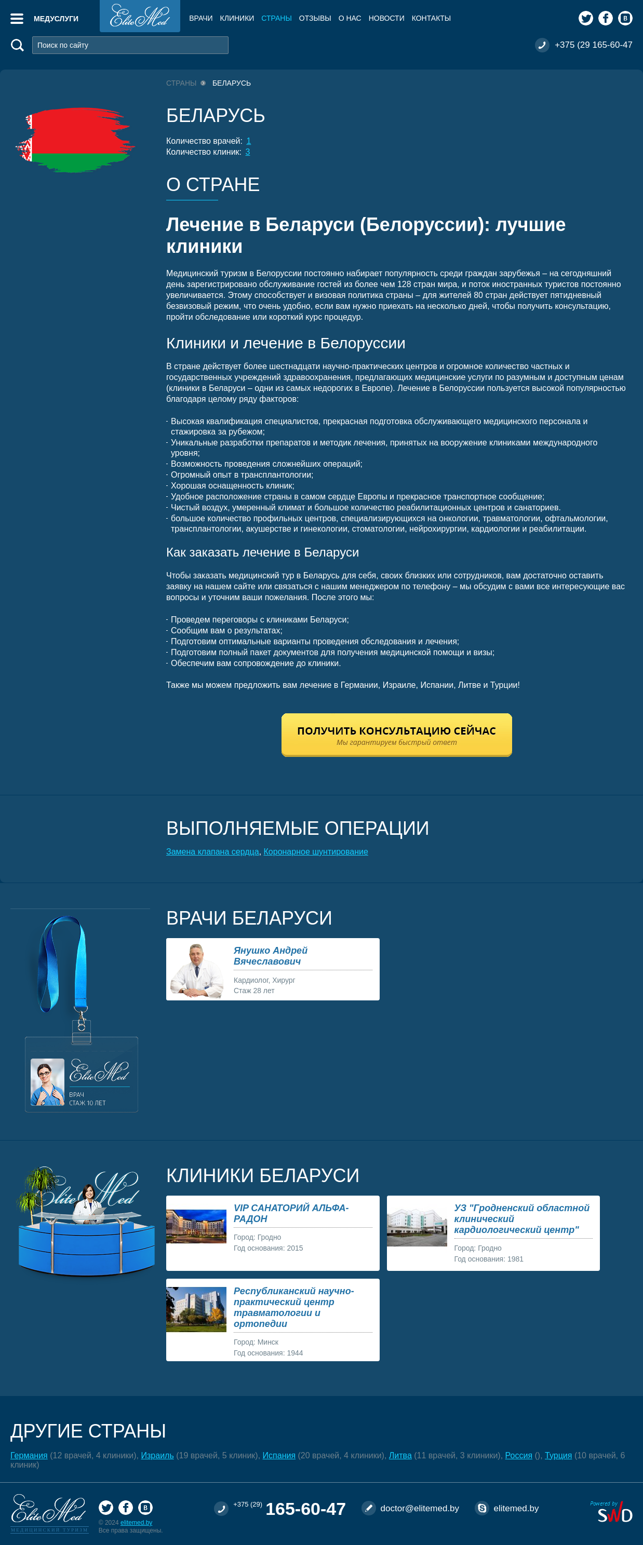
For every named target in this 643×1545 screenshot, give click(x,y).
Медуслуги (56, 18)
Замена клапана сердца (212, 851)
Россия (518, 1455)
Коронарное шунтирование (316, 851)
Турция (558, 1455)
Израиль (157, 1455)
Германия (29, 1455)
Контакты (431, 18)
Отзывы (315, 18)
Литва (400, 1455)
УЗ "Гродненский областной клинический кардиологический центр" (522, 1219)
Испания (279, 1455)
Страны (276, 18)
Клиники (237, 18)
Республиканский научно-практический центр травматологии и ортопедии (294, 1307)
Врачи (200, 18)
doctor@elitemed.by (420, 1508)
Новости (387, 18)
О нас (350, 18)
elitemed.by (136, 1522)
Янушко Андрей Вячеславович (270, 956)
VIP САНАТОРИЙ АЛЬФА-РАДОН (291, 1213)
